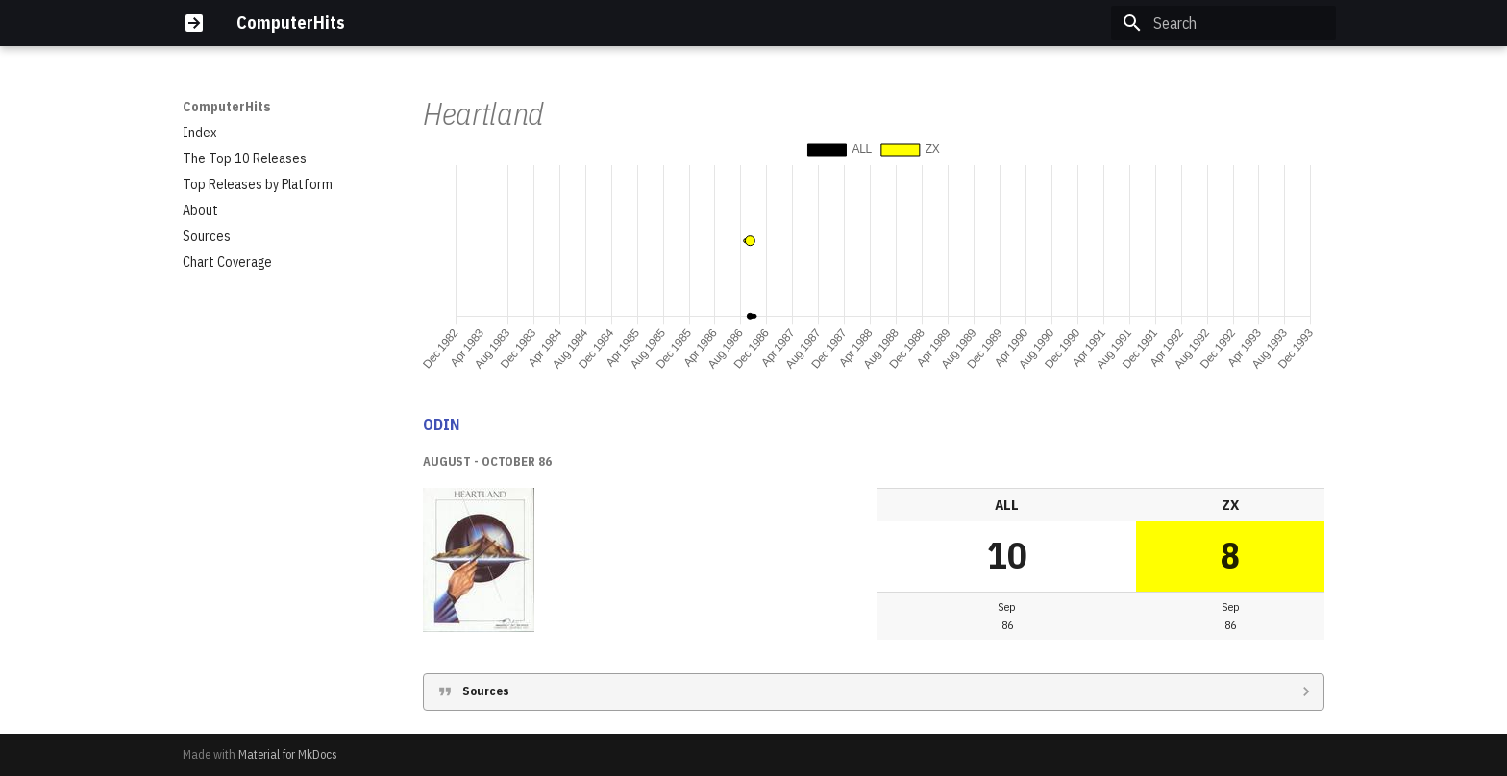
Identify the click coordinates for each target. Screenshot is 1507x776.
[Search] (1223, 23)
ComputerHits (227, 106)
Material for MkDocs (287, 754)
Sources (485, 691)
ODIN (440, 424)
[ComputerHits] (194, 23)
